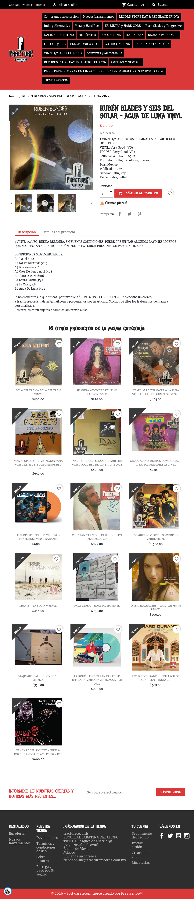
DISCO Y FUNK (110, 35)
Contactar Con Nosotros (27, 4)
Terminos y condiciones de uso (46, 847)
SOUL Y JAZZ (134, 35)
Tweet (129, 214)
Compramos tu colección (61, 16)
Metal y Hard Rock (87, 26)
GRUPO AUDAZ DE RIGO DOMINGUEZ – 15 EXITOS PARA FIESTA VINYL (155, 462)
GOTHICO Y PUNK (117, 44)
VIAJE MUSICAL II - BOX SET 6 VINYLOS (38, 678)
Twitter (172, 836)
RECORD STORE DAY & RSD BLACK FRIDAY (149, 16)
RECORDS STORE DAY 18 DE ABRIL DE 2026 (75, 62)
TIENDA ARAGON (56, 80)
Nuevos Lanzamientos (98, 16)
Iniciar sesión (137, 845)
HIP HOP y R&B (55, 44)
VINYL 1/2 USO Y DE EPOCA (63, 53)
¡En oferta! (17, 833)
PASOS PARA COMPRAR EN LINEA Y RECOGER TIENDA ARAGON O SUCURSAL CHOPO (104, 71)
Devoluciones (47, 838)
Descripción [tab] (27, 232)
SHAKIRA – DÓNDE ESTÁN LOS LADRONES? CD (97, 392)
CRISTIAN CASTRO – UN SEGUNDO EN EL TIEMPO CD (97, 537)
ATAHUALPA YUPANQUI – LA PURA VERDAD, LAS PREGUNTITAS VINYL (155, 392)
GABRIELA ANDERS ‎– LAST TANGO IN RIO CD (156, 607)
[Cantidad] (104, 193)
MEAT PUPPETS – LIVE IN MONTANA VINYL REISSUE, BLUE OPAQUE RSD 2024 (38, 464)
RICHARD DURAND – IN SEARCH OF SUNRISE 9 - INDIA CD (155, 678)
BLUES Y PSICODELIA (163, 35)
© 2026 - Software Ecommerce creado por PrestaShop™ (97, 893)
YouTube (182, 836)
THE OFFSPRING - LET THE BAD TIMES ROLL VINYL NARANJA (38, 537)
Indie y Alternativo (57, 26)
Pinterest (139, 214)
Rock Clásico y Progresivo (163, 26)
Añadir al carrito (138, 193)
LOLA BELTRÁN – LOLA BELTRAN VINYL (38, 392)
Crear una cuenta (139, 855)
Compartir (119, 214)
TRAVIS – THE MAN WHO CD (38, 605)
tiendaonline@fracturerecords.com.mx (94, 860)
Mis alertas (141, 862)
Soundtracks (87, 35)
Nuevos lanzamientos (20, 841)
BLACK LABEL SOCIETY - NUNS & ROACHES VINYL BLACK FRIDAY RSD (38, 752)
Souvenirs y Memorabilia (104, 53)
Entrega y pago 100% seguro (45, 870)
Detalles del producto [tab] (58, 232)
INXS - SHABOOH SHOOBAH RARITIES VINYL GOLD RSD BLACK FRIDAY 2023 (96, 462)
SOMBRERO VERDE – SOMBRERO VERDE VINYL (156, 537)
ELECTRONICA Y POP (85, 44)
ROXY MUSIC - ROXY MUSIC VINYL (97, 605)
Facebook (165, 836)
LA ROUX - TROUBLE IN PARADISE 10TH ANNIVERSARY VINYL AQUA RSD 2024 (97, 679)
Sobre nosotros (43, 859)
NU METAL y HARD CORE (123, 26)
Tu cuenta (140, 826)
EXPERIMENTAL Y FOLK (152, 44)
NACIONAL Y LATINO (59, 35)
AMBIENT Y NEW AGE (125, 62)
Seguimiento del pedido (142, 835)
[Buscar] (167, 4)
